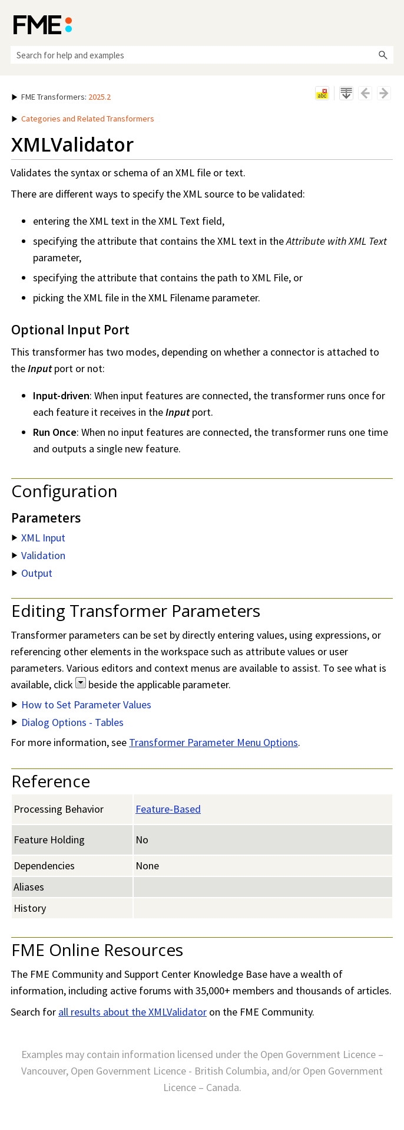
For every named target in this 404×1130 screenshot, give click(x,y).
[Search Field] (202, 55)
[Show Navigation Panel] (387, 23)
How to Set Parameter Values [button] (81, 704)
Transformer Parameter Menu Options (213, 742)
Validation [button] (38, 555)
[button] (382, 55)
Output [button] (32, 573)
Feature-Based (168, 809)
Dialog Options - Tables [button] (68, 722)
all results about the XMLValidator (132, 1012)
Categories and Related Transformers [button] (83, 118)
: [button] (61, 96)
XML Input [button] (38, 537)
